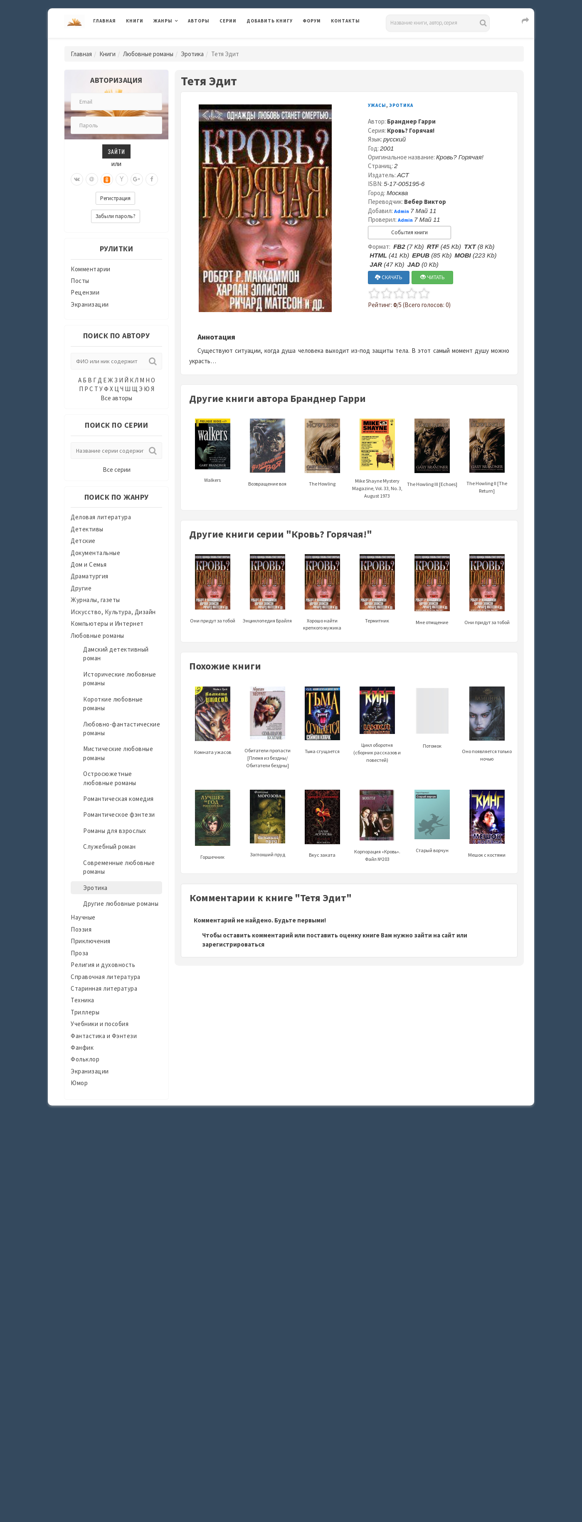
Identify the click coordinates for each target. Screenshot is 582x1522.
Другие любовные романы (120, 903)
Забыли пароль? (116, 216)
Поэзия (81, 929)
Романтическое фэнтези (119, 814)
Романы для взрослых (114, 831)
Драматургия (90, 576)
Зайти (116, 151)
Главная (104, 21)
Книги (134, 21)
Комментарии (91, 269)
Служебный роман (109, 846)
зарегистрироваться (233, 944)
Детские (83, 541)
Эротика (192, 54)
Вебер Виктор (425, 202)
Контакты (345, 21)
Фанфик (82, 1047)
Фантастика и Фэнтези (104, 1036)
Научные (83, 917)
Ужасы (377, 105)
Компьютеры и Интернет (107, 623)
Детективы (87, 529)
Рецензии (85, 292)
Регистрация (115, 198)
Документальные (95, 553)
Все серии (117, 469)
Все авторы (116, 398)
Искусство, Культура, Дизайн (113, 612)
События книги (409, 232)
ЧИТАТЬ (432, 277)
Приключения (91, 941)
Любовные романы (148, 54)
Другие (81, 588)
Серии (228, 21)
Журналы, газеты (95, 600)
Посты (80, 281)
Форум (312, 21)
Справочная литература (106, 977)
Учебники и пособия (99, 1024)
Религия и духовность (103, 965)
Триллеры (85, 1012)
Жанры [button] (163, 21)
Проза (80, 953)
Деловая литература (101, 517)
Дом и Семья (89, 564)
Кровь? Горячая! (410, 130)
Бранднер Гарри (411, 121)
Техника (82, 1000)
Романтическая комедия (118, 799)
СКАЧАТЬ (388, 277)
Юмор (79, 1083)
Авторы (199, 21)
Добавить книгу (270, 21)
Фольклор (85, 1059)
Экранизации (90, 304)
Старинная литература (104, 988)
